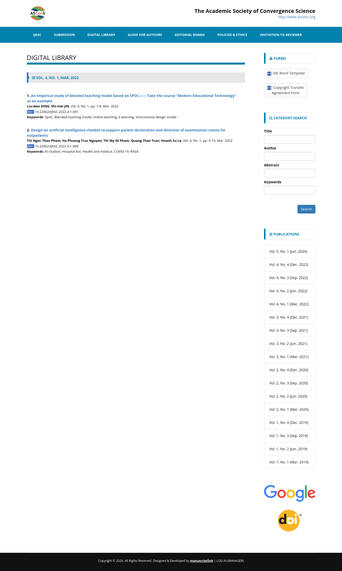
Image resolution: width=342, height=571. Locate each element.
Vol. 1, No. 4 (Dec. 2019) (288, 422)
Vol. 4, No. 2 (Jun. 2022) (288, 290)
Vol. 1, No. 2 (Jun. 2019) (288, 448)
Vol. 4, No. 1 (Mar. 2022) (289, 304)
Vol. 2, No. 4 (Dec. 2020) (288, 369)
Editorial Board (190, 34)
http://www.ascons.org (296, 16)
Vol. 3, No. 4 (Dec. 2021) (288, 317)
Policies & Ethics (232, 34)
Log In (221, 561)
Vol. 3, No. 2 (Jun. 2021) (288, 343)
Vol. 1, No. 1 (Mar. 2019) (289, 462)
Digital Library (101, 34)
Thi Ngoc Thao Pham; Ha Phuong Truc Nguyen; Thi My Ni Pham (78, 140)
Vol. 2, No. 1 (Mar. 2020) (289, 409)
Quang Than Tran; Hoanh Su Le (156, 140)
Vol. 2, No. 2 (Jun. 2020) (288, 396)
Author (270, 148)
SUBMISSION (64, 34)
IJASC (37, 34)
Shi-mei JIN (60, 106)
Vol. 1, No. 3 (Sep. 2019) (288, 435)
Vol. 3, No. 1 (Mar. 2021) (289, 356)
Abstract (271, 165)
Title (268, 131)
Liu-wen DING (38, 106)
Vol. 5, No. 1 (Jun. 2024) (288, 251)
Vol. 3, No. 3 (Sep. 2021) (288, 330)
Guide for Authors (145, 34)
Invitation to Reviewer (281, 34)
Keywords (272, 182)
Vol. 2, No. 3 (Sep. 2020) (288, 383)
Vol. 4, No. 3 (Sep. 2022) (288, 277)
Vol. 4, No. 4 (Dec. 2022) (288, 264)
